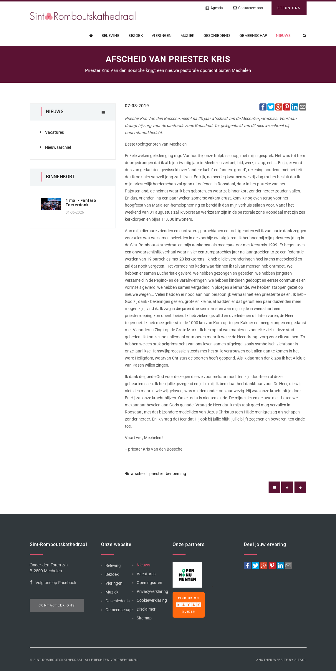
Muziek (188, 35)
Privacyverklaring (152, 591)
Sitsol (300, 660)
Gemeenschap (253, 35)
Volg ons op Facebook (53, 583)
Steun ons (289, 8)
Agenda (214, 8)
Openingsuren (149, 582)
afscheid (139, 473)
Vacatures (54, 132)
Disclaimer (146, 609)
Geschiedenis (217, 35)
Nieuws (283, 35)
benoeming (176, 473)
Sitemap (144, 618)
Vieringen (162, 35)
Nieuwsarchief (58, 147)
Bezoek (135, 35)
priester (156, 473)
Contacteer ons (248, 8)
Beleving (111, 35)
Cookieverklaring (152, 600)
